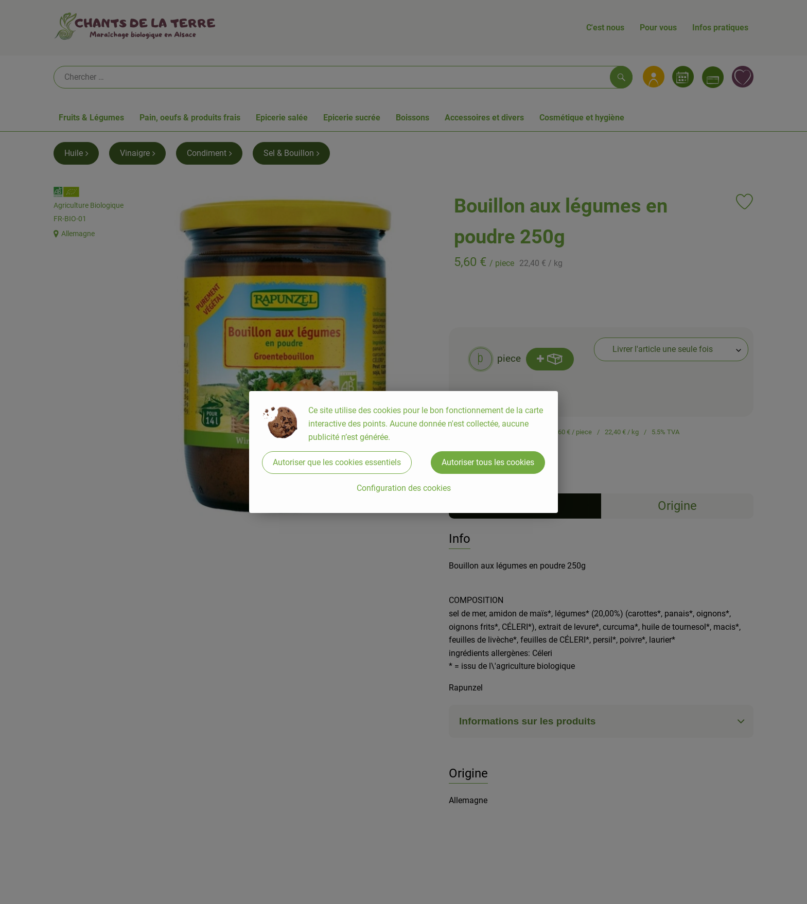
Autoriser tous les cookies (488, 462)
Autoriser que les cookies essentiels (337, 462)
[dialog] (403, 452)
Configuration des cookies (404, 488)
